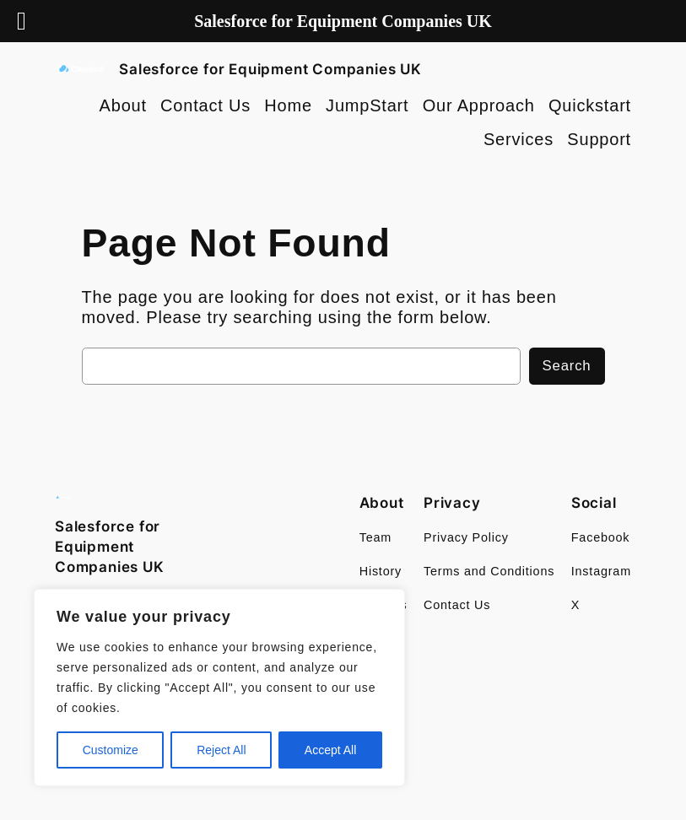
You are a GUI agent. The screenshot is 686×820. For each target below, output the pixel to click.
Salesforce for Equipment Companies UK (270, 69)
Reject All (221, 750)
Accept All (330, 750)
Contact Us (205, 105)
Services (518, 139)
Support (599, 139)
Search (567, 366)
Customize (110, 750)
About (123, 105)
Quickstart (589, 105)
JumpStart (367, 105)
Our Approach (479, 105)
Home (288, 105)
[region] (219, 687)
